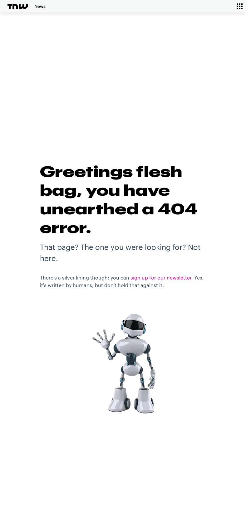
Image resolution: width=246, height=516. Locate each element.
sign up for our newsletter (160, 277)
